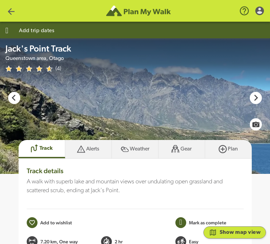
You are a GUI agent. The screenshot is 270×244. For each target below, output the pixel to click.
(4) (58, 69)
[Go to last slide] (14, 98)
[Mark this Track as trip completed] (200, 222)
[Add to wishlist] (49, 222)
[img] (29, 68)
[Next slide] (256, 98)
